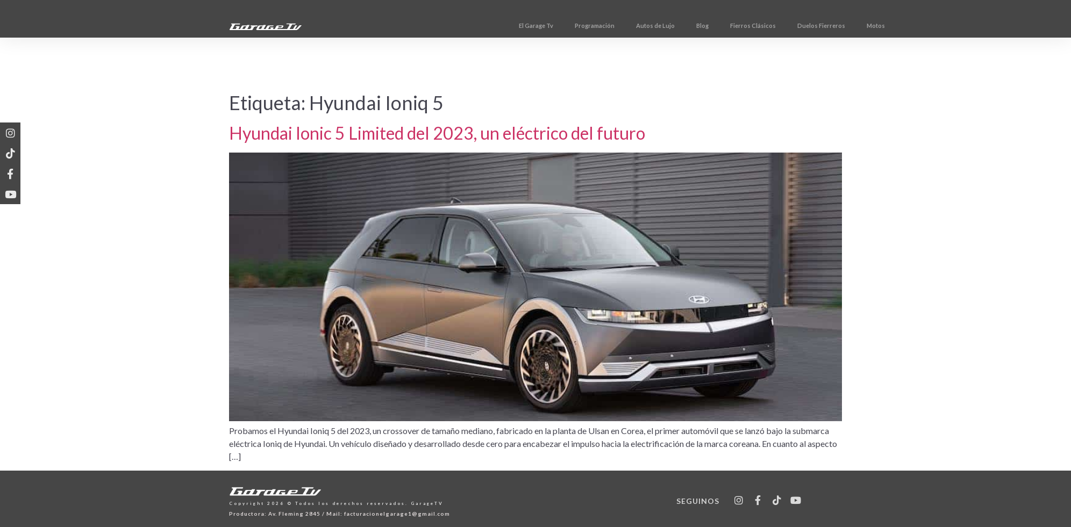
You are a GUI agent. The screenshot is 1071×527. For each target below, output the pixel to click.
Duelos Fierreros (881, 25)
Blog (762, 25)
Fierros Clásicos (813, 25)
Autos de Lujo (715, 25)
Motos (935, 25)
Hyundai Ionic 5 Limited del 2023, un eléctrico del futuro (437, 132)
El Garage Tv (596, 25)
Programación (654, 25)
